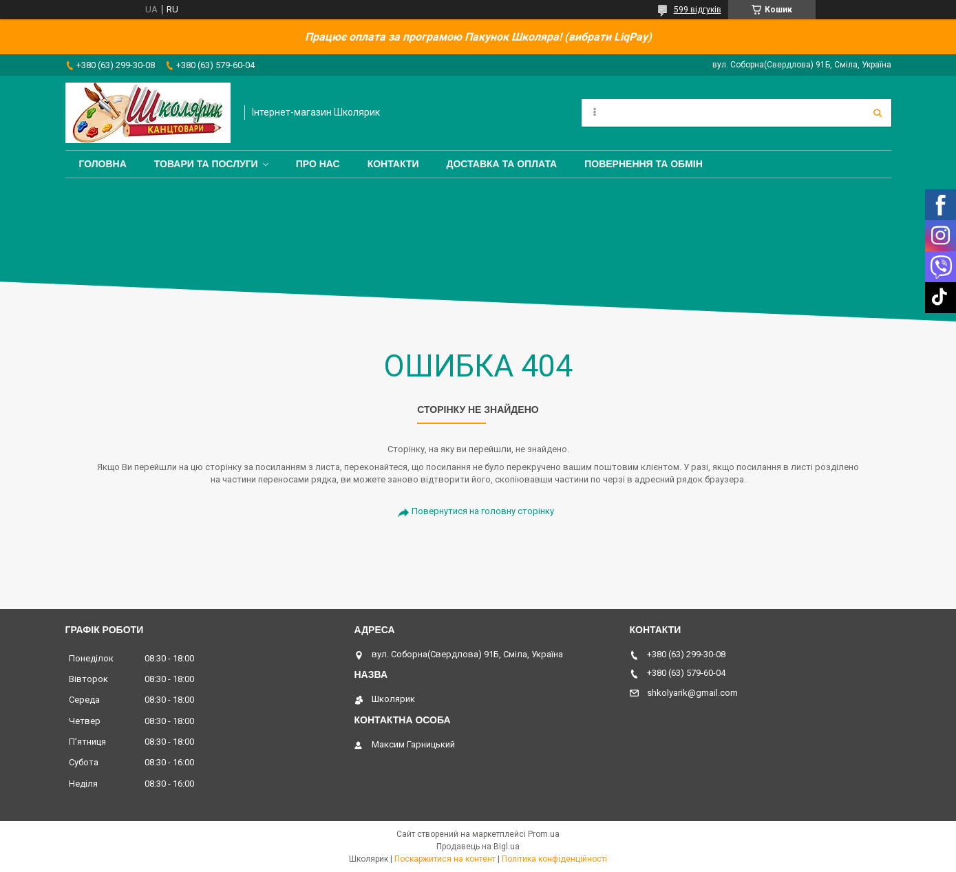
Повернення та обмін (643, 163)
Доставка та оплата (502, 163)
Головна (103, 163)
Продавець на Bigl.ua (478, 846)
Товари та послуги (206, 163)
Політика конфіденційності (554, 859)
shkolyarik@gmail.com (692, 693)
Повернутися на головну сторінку (483, 511)
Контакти (393, 163)
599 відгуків (697, 9)
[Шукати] (877, 113)
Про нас (318, 163)
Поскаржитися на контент (445, 859)
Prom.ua (544, 834)
